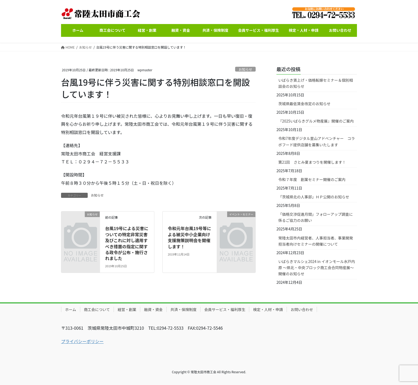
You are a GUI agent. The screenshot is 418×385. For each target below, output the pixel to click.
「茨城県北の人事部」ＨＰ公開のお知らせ (313, 196)
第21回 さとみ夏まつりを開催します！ (312, 162)
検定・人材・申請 (268, 309)
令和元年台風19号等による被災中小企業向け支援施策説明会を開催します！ (189, 237)
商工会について (97, 309)
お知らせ (245, 69)
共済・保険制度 (183, 309)
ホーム (70, 309)
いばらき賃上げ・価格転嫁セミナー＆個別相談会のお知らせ (315, 83)
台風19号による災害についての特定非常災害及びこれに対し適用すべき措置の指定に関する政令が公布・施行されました (126, 243)
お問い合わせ (302, 309)
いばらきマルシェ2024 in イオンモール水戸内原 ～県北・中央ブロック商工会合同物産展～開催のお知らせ (316, 267)
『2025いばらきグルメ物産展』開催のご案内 (316, 121)
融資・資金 (153, 309)
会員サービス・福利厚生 (224, 309)
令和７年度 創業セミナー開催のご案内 (311, 179)
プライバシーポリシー (82, 341)
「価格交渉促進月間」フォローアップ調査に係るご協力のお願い (315, 217)
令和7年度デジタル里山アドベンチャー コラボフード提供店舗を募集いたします (316, 141)
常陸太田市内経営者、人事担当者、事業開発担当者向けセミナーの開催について (315, 241)
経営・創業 (127, 309)
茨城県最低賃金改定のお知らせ (304, 103)
